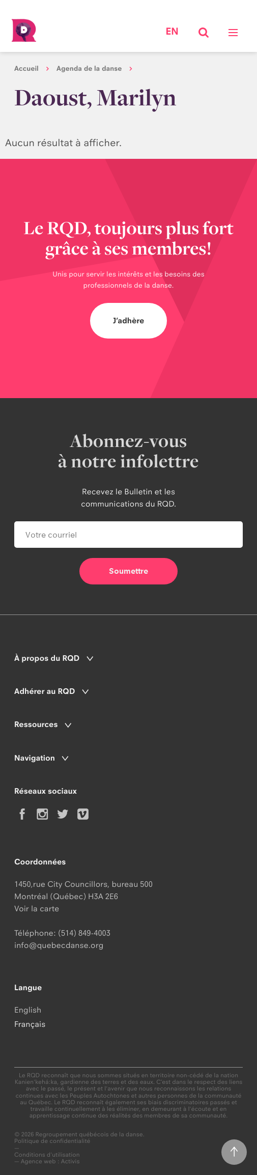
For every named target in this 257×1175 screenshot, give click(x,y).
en (171, 31)
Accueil (26, 69)
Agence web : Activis (50, 1161)
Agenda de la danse (89, 69)
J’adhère (129, 320)
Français (29, 1024)
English (27, 1010)
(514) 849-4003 (84, 933)
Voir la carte (36, 908)
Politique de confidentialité (52, 1141)
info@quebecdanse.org (58, 945)
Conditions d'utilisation (47, 1155)
